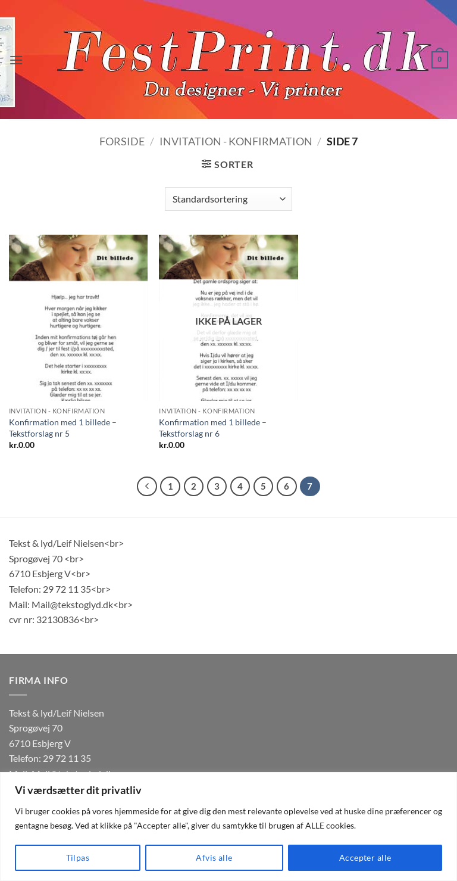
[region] (228, 826)
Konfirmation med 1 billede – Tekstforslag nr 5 (63, 427)
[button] (16, 59)
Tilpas (78, 857)
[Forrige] (147, 487)
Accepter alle (365, 857)
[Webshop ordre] (228, 199)
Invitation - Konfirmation (235, 141)
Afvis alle (214, 857)
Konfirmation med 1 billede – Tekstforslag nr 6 (213, 427)
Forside (122, 141)
